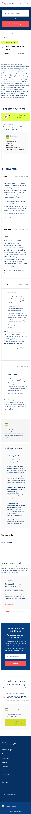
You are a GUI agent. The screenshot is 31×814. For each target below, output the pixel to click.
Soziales (4, 762)
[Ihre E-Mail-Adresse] (15, 656)
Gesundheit (5, 758)
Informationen (20, 521)
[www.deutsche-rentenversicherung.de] (15, 722)
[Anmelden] (15, 664)
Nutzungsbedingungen (15, 523)
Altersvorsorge (7, 750)
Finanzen (5, 767)
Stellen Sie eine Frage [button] (15, 24)
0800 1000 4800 (17, 697)
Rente (4, 754)
